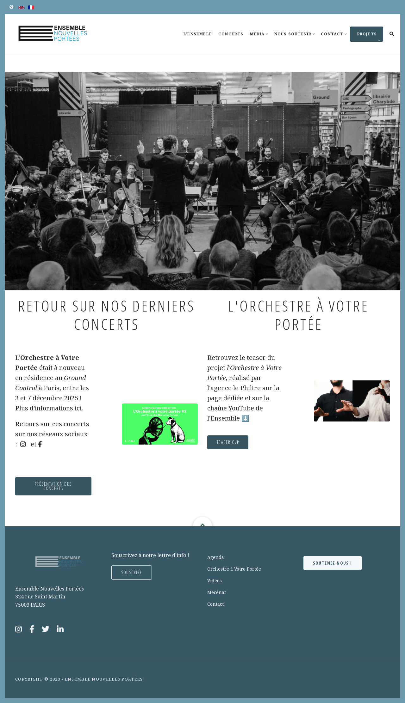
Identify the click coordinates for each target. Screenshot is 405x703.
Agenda (215, 557)
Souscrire (131, 572)
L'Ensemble (198, 34)
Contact (335, 39)
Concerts (231, 34)
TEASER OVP (197, 442)
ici (47, 408)
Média (260, 39)
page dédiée (195, 398)
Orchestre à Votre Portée (234, 569)
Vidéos (214, 581)
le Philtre (216, 388)
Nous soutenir (295, 39)
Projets (366, 36)
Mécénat (216, 592)
